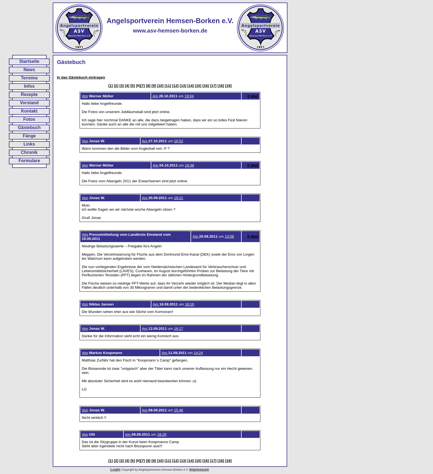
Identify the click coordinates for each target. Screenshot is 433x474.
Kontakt (29, 111)
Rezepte (29, 94)
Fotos (29, 119)
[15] (198, 86)
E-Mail (252, 96)
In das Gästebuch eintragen (81, 77)
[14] (190, 86)
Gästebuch (29, 127)
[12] (175, 86)
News (29, 69)
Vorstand (29, 102)
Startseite (29, 61)
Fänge (29, 135)
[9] (153, 86)
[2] (116, 86)
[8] (148, 86)
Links (29, 144)
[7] (142, 86)
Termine (29, 78)
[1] (110, 86)
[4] (127, 86)
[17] (213, 86)
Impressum (199, 469)
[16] (205, 86)
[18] (221, 86)
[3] (121, 86)
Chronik (29, 152)
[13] (183, 86)
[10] (160, 86)
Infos (29, 86)
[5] (132, 86)
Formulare (29, 160)
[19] (228, 86)
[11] (168, 86)
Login (115, 469)
